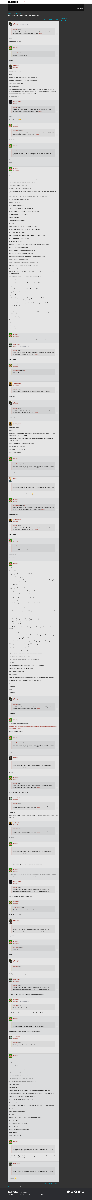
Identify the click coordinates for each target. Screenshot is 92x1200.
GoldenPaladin (16, 370)
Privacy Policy (41, 1194)
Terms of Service (33, 1194)
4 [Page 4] (49, 19)
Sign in (10, 1186)
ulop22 (15, 478)
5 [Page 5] (50, 19)
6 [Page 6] (51, 19)
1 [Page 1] (45, 19)
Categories (79, 8)
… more (40, 33)
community (23, 2)
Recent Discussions (66, 21)
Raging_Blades (17, 101)
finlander (15, 757)
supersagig (16, 23)
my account (80, 2)
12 (56, 19)
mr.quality (15, 29)
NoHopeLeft (16, 344)
